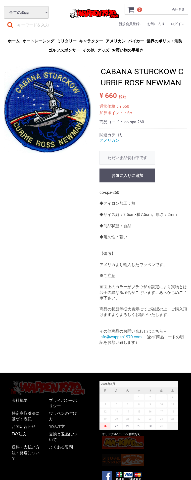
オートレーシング (38, 41)
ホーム (14, 41)
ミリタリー (67, 41)
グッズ (103, 50)
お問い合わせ (24, 426)
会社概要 (20, 400)
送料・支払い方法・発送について (26, 453)
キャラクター (91, 41)
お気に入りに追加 (127, 175)
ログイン (178, 24)
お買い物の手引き (127, 50)
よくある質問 (61, 447)
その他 (89, 50)
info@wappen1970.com (120, 337)
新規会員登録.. (130, 24)
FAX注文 (19, 434)
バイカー (136, 41)
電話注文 (57, 426)
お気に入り (156, 24)
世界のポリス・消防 (164, 41)
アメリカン (116, 41)
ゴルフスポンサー (64, 50)
